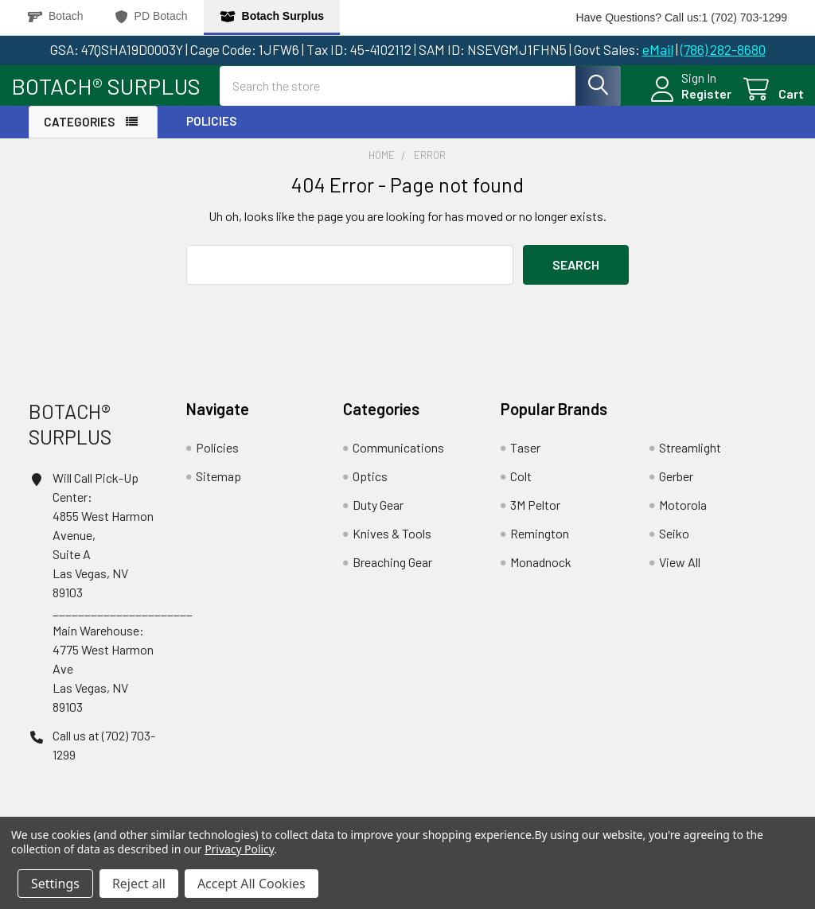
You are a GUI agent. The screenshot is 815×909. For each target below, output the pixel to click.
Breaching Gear (392, 575)
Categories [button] (79, 135)
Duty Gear (378, 518)
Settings (55, 883)
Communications (398, 460)
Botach (56, 16)
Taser (525, 460)
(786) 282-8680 (723, 49)
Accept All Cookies (251, 883)
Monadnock (540, 575)
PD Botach (151, 16)
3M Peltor (535, 518)
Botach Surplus (272, 16)
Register (689, 102)
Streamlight (690, 460)
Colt (521, 489)
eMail (657, 49)
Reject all (139, 883)
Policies (211, 134)
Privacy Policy (239, 849)
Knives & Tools (392, 546)
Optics (370, 489)
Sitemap (218, 489)
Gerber (676, 489)
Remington (539, 546)
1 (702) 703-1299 (744, 17)
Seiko (674, 546)
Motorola (683, 518)
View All (679, 575)
